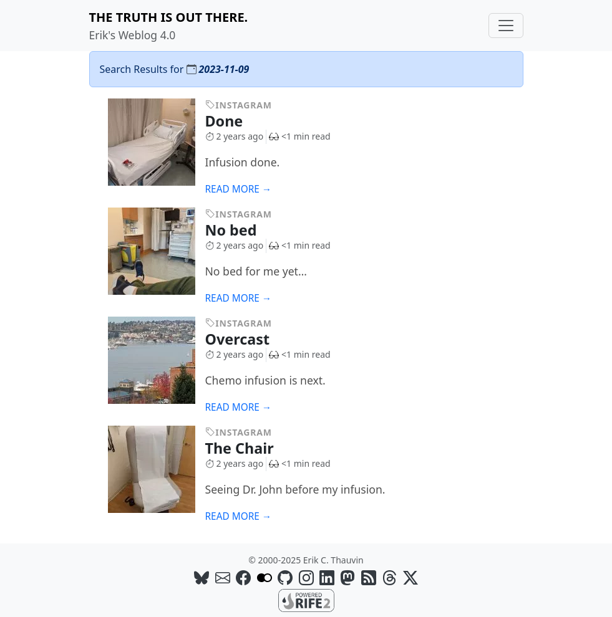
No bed (240, 230)
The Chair (248, 448)
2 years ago (234, 136)
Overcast (246, 339)
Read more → (238, 189)
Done (233, 121)
